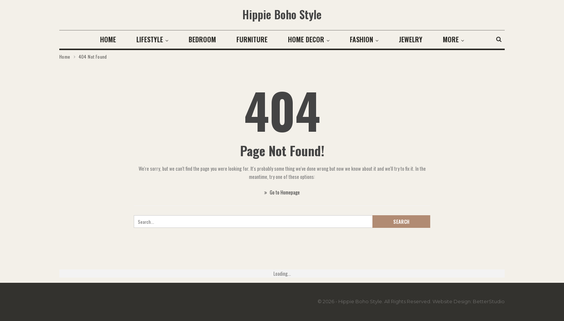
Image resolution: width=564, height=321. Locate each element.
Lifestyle (149, 39)
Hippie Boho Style (282, 14)
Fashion (361, 39)
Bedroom (202, 39)
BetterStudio (489, 301)
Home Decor (306, 39)
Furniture (252, 39)
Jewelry (410, 39)
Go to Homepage (282, 192)
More (451, 39)
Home (108, 39)
